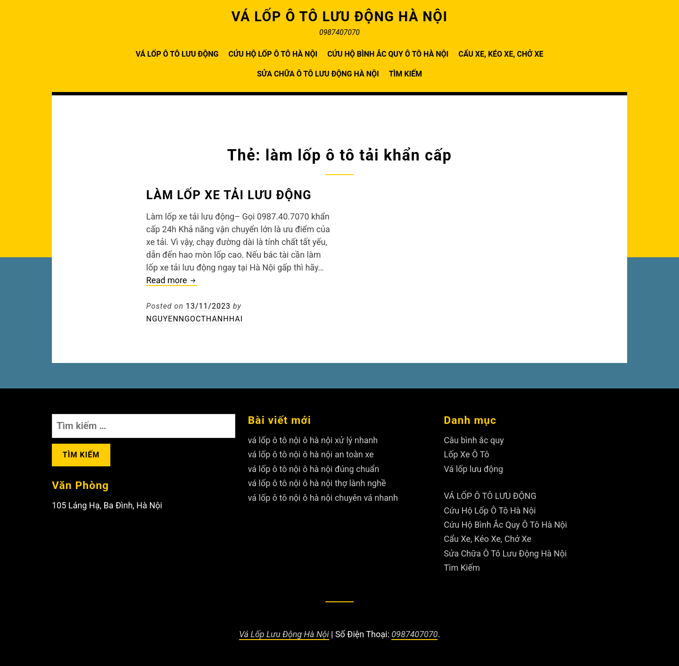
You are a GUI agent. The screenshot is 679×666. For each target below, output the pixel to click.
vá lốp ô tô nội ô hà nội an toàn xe (311, 454)
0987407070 (414, 634)
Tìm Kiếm (405, 73)
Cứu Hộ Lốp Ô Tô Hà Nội (272, 54)
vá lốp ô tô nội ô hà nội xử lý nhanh (313, 440)
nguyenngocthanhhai (194, 318)
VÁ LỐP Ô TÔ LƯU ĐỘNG (177, 54)
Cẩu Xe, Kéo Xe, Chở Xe (500, 54)
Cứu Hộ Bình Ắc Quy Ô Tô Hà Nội (387, 54)
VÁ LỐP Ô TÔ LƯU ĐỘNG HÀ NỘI (340, 16)
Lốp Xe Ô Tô (466, 454)
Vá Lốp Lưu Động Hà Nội (284, 634)
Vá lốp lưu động (473, 469)
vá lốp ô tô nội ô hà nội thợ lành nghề (317, 483)
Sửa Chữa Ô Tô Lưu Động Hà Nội (318, 73)
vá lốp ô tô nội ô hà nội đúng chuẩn (313, 469)
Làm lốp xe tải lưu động (229, 195)
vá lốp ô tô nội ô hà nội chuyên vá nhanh (323, 498)
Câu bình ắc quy (474, 440)
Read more (172, 280)
